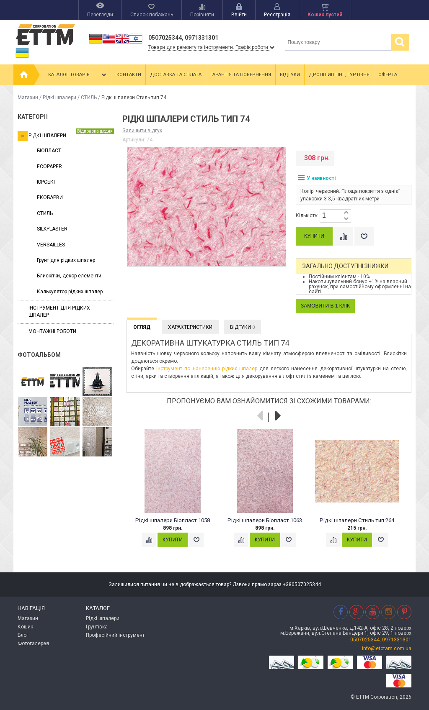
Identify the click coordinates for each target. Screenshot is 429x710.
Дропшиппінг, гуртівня (339, 74)
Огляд (141, 327)
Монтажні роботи (52, 331)
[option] (177, 496)
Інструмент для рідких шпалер (59, 311)
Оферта (387, 74)
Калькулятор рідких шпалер (70, 292)
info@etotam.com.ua (386, 648)
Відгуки (290, 74)
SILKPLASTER (52, 229)
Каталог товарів (78, 75)
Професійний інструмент (115, 635)
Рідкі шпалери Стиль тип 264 (357, 520)
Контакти (128, 74)
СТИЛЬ (89, 97)
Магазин (28, 97)
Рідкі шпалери (59, 97)
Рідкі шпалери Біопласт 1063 (264, 520)
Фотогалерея (33, 643)
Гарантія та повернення (240, 74)
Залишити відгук (142, 130)
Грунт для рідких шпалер (66, 260)
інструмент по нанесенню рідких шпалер (206, 369)
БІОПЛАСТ (49, 151)
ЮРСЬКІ (46, 182)
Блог (23, 635)
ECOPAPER (49, 166)
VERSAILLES (51, 245)
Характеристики (190, 327)
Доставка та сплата (176, 74)
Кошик (25, 627)
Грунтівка (97, 627)
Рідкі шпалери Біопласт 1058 (172, 520)
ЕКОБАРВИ (50, 197)
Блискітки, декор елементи (69, 276)
